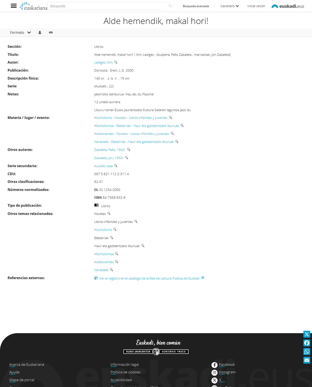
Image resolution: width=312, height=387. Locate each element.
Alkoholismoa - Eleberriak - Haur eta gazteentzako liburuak (136, 125)
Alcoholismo (103, 229)
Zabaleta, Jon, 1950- (109, 158)
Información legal (124, 364)
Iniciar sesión (256, 6)
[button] (40, 33)
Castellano (230, 6)
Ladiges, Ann (103, 62)
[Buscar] (170, 6)
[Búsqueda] (106, 6)
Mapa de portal (21, 379)
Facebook (227, 364)
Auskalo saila (103, 166)
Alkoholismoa (104, 254)
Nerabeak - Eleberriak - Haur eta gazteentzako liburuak (134, 141)
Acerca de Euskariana (26, 364)
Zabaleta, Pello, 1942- (110, 149)
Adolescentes (104, 262)
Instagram (227, 372)
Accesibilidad (121, 379)
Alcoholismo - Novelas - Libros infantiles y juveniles (130, 117)
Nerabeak (101, 270)
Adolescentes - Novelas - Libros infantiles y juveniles (131, 133)
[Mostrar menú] (14, 6)
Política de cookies (125, 371)
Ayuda (14, 371)
